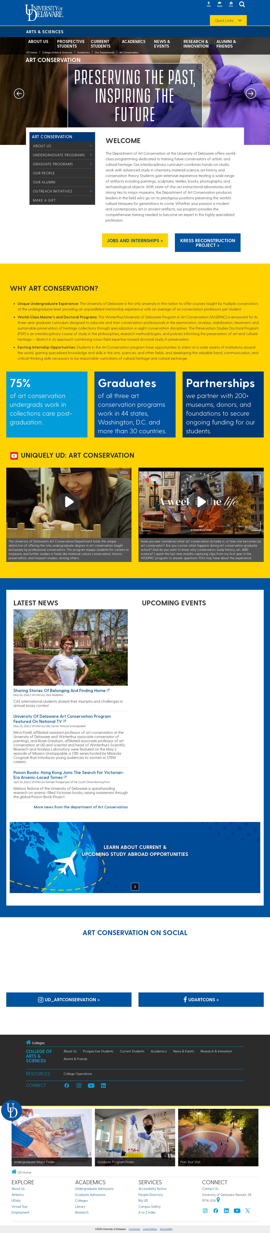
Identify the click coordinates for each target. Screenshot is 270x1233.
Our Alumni (44, 182)
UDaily (16, 1200)
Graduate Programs (53, 164)
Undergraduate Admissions (94, 1189)
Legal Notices (150, 1229)
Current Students (100, 43)
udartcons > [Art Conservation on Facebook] (201, 999)
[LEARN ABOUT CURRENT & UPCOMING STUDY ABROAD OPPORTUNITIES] (135, 858)
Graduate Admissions (90, 1195)
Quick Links (224, 20)
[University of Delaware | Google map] (218, 1200)
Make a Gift (44, 200)
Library (80, 1206)
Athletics (18, 1195)
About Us (38, 41)
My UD (143, 1200)
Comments (134, 1229)
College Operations (78, 1074)
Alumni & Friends (226, 43)
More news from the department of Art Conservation (81, 807)
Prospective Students (71, 43)
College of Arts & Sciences (57, 52)
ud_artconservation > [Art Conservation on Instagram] (69, 999)
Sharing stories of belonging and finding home (59, 690)
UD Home (31, 52)
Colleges (81, 1200)
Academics (133, 41)
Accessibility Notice (152, 1189)
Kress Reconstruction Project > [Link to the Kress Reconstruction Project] (207, 243)
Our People (44, 173)
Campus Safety (149, 1206)
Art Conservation (128, 52)
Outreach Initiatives (52, 191)
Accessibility (166, 1229)
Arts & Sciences (45, 31)
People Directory (150, 1195)
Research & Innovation (196, 43)
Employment (20, 1212)
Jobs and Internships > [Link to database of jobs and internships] (135, 240)
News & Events (162, 43)
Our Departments (104, 52)
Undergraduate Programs (59, 155)
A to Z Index (147, 1212)
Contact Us (210, 1189)
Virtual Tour (20, 1206)
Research (81, 1212)
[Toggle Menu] (91, 146)
